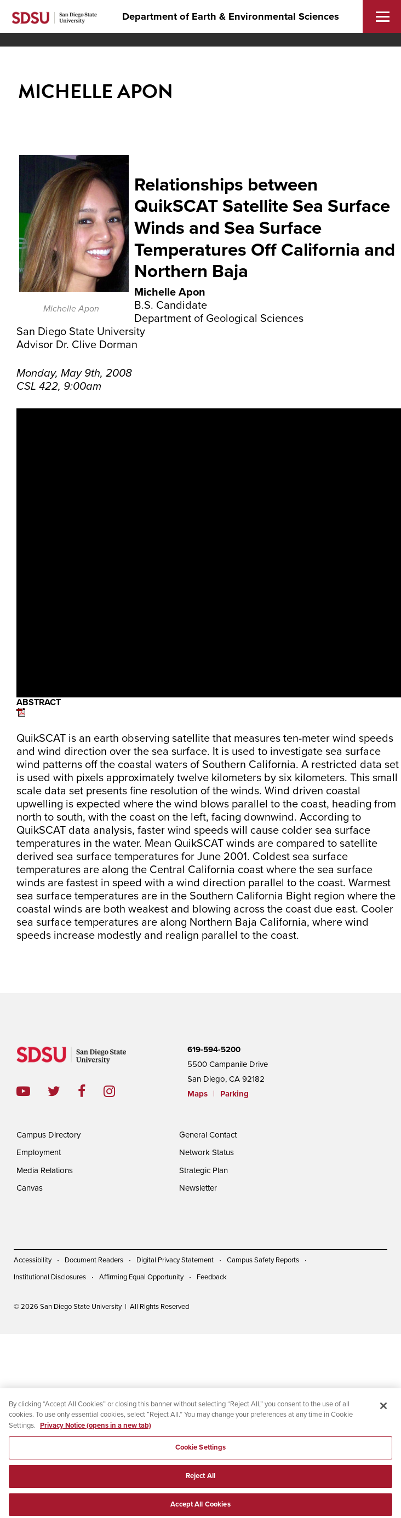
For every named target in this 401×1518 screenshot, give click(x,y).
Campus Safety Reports (263, 1260)
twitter (63, 1091)
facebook (91, 1091)
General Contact (208, 1135)
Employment (38, 1152)
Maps (197, 1094)
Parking (234, 1094)
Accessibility (32, 1260)
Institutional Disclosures (50, 1277)
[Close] (383, 1411)
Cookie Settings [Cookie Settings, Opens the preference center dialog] (200, 1452)
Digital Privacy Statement (175, 1260)
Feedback (212, 1277)
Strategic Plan (203, 1170)
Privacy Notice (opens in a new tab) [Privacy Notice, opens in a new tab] (95, 1430)
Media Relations (44, 1170)
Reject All (200, 1480)
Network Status (206, 1152)
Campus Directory (48, 1135)
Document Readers (94, 1260)
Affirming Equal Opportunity (141, 1277)
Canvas (29, 1188)
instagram (118, 1091)
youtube (23, 1091)
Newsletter (198, 1188)
